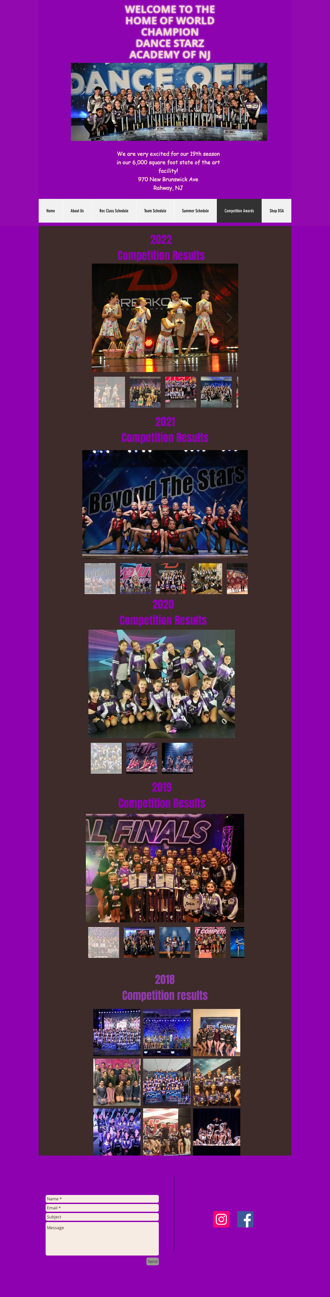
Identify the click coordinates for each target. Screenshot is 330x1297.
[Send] (152, 1261)
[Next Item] (229, 318)
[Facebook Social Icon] (245, 1219)
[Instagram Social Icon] (221, 1219)
